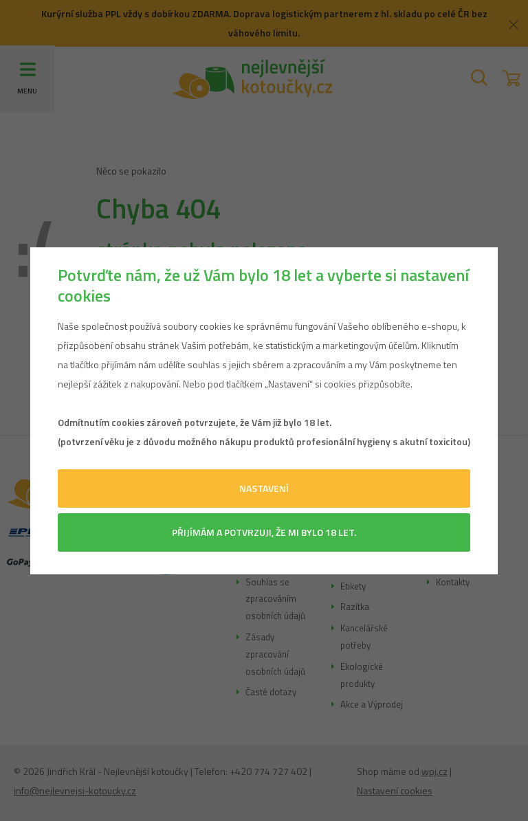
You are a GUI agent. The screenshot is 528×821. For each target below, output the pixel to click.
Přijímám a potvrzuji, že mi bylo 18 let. (264, 532)
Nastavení (264, 488)
